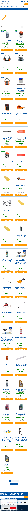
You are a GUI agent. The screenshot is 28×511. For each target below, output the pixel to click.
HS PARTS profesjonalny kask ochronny (21, 41)
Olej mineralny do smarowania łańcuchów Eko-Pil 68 (21, 390)
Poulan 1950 (22, 6)
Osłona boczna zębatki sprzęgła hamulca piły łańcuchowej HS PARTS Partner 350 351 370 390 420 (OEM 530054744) (21, 288)
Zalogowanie (22, 1)
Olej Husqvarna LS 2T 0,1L (7, 389)
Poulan (7, 6)
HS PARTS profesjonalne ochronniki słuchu (7, 64)
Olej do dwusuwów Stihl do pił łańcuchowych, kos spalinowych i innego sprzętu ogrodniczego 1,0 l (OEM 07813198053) (7, 260)
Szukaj (25, 3)
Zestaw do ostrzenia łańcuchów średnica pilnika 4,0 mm (7, 114)
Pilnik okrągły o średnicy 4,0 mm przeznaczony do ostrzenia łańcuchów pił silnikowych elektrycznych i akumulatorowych (20, 313)
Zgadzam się (12, 508)
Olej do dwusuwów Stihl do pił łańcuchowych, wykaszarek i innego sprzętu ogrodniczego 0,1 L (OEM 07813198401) (21, 337)
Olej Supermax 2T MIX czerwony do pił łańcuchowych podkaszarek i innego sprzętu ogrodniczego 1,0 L (7, 414)
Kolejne (18, 481)
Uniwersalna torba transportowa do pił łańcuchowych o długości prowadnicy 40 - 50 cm (21, 114)
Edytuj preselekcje (6, 508)
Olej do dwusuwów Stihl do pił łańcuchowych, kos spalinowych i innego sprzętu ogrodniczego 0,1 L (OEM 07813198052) (20, 235)
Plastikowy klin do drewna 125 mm (7, 184)
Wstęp (1, 6)
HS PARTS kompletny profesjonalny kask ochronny (7, 161)
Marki (4, 6)
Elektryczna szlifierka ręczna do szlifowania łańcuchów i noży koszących (7, 313)
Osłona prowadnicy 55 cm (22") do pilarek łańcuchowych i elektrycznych (21, 161)
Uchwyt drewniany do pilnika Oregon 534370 (7, 364)
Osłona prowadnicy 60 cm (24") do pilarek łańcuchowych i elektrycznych (7, 138)
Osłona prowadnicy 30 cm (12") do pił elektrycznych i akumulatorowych (21, 138)
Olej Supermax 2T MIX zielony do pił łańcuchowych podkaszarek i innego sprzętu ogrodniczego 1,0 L (21, 414)
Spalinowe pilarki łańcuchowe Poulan (14, 6)
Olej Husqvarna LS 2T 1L (7, 40)
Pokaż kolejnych (14, 483)
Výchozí (2, 26)
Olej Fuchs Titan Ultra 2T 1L (7, 464)
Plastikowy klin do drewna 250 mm (7, 234)
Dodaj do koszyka (8, 49)
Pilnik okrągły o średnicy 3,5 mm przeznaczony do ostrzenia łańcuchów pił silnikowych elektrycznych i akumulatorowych (7, 288)
